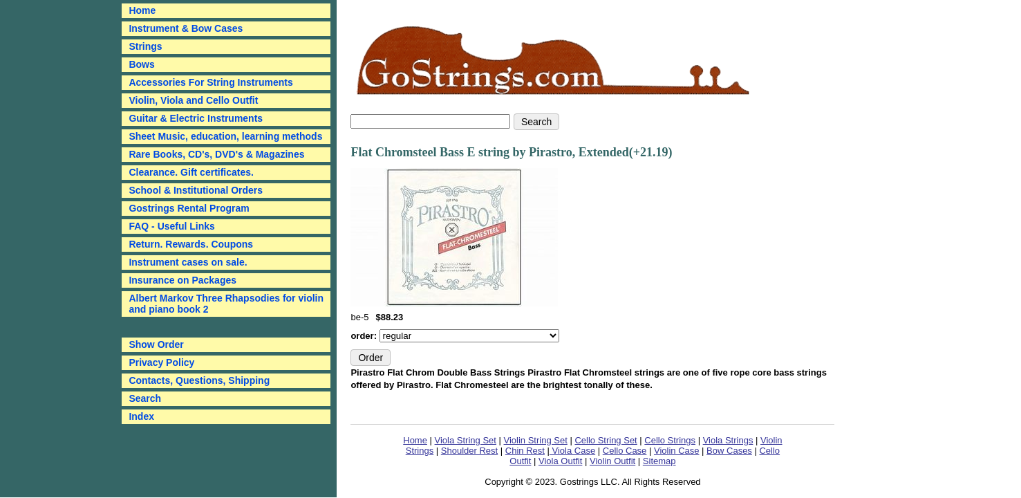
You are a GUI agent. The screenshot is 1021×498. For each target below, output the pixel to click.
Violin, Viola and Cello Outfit (193, 100)
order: (364, 336)
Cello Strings (669, 440)
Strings (145, 46)
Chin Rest (525, 450)
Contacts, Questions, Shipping (199, 380)
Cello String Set (605, 440)
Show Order (156, 344)
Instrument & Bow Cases (186, 28)
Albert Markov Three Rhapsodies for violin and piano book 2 (226, 304)
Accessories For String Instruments (210, 82)
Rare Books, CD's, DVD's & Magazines (216, 154)
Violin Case (677, 450)
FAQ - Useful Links (171, 226)
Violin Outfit (612, 461)
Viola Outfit (560, 461)
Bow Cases (729, 450)
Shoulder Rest (469, 450)
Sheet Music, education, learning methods (225, 136)
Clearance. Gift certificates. (191, 172)
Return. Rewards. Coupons (191, 244)
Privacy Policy (161, 362)
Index (141, 416)
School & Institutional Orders (196, 190)
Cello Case (625, 450)
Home (415, 440)
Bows (141, 64)
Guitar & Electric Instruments (196, 118)
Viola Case (572, 450)
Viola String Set (465, 440)
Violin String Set (536, 440)
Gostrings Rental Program (189, 208)
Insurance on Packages (182, 280)
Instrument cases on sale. (188, 262)
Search (145, 398)
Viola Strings (728, 440)
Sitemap (659, 461)
